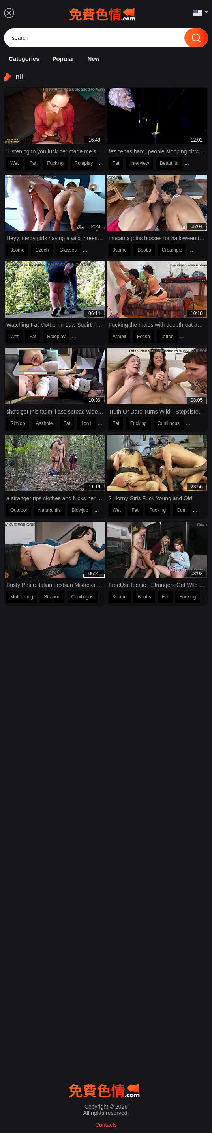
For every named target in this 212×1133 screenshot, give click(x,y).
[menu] (9, 13)
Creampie (172, 250)
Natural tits (49, 510)
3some (17, 250)
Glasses (68, 250)
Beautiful (169, 163)
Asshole (44, 423)
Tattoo (167, 336)
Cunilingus (169, 423)
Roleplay (84, 163)
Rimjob (17, 423)
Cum (182, 510)
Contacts (106, 1125)
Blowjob (79, 510)
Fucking (55, 163)
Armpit (119, 336)
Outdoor (18, 510)
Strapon (52, 597)
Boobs (144, 250)
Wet (14, 163)
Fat (32, 163)
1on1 (86, 423)
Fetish (143, 336)
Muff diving (21, 597)
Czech (42, 250)
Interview (139, 163)
